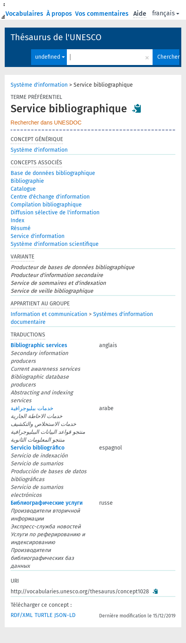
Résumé (21, 228)
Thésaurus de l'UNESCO (56, 37)
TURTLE (43, 615)
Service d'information (37, 236)
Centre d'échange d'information (50, 196)
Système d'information (39, 85)
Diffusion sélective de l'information (55, 212)
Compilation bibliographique (46, 204)
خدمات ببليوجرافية (32, 408)
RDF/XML (22, 615)
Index (17, 220)
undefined (50, 57)
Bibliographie (27, 181)
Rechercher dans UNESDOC (46, 122)
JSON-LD (65, 615)
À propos (60, 13)
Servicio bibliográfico (37, 447)
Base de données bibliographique (53, 173)
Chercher (168, 57)
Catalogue (23, 189)
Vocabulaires (25, 13)
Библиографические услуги (47, 503)
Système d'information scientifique (55, 244)
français (165, 13)
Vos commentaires (102, 13)
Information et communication (49, 314)
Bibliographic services (39, 345)
